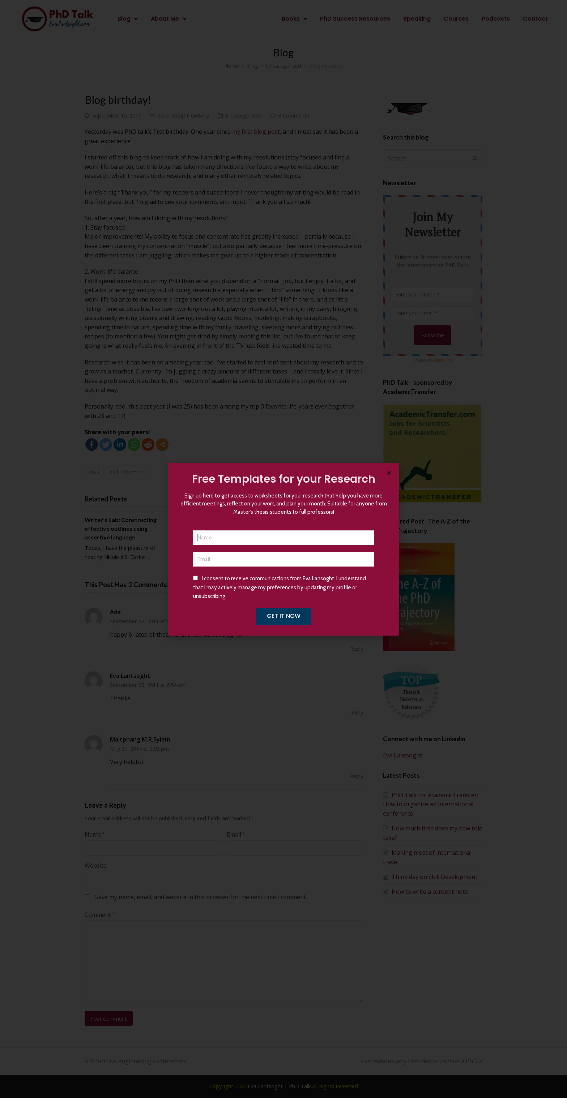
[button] (389, 472)
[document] (283, 549)
